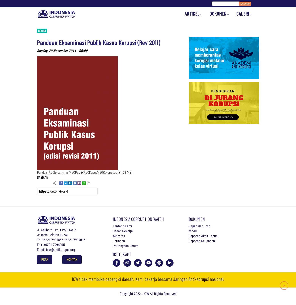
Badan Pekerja (123, 231)
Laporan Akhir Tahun (203, 236)
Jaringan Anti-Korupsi (191, 279)
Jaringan (119, 241)
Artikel (193, 14)
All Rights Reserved (163, 294)
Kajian (193, 226)
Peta (44, 259)
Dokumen (219, 14)
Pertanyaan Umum (125, 246)
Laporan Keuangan (202, 241)
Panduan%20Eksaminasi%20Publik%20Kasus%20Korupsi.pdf (77, 172)
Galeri (243, 14)
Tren (207, 226)
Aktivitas (119, 236)
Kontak (71, 259)
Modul (42, 31)
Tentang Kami (122, 226)
